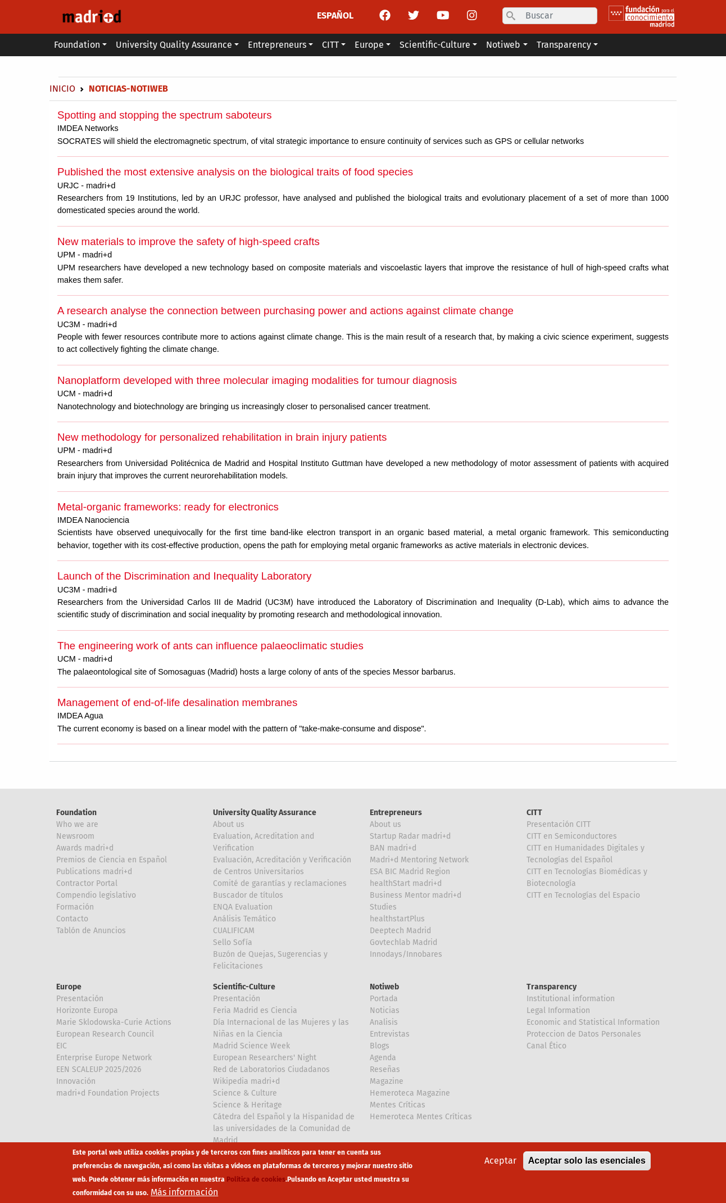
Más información (184, 1195)
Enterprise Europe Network (104, 1057)
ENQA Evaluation (243, 907)
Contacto (72, 919)
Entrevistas (390, 1034)
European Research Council (105, 1034)
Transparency (552, 987)
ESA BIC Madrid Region (410, 871)
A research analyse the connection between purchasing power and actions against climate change (285, 310)
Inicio (62, 88)
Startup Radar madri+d (410, 836)
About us (228, 824)
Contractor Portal (86, 883)
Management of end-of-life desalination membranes (177, 702)
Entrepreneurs (396, 812)
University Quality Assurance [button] (174, 44)
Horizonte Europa (87, 1010)
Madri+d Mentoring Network (419, 860)
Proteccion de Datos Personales (584, 1034)
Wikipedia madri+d (246, 1081)
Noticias (385, 1010)
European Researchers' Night (264, 1057)
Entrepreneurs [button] (277, 44)
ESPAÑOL (335, 15)
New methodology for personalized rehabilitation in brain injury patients (222, 437)
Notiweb (384, 987)
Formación (75, 907)
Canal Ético (546, 1046)
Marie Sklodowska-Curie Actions (113, 1022)
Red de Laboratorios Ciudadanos (271, 1069)
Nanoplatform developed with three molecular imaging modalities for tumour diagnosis (257, 380)
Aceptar (500, 1164)
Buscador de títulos (248, 895)
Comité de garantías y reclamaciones (280, 883)
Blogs (379, 1046)
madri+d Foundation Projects (108, 1093)
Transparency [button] (564, 44)
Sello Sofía (232, 942)
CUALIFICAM (234, 930)
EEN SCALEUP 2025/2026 (98, 1069)
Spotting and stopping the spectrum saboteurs (164, 115)
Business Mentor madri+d (415, 895)
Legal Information (558, 1010)
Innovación (76, 1081)
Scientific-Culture (244, 987)
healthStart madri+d (406, 883)
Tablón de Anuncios (91, 930)
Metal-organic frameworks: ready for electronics (168, 507)
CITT (534, 812)
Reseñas (385, 1069)
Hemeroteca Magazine (410, 1093)
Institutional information (571, 998)
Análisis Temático (244, 919)
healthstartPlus (397, 919)
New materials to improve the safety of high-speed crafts (188, 241)
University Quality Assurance (264, 812)
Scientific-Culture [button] (435, 44)
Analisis (384, 1022)
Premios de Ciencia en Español (111, 860)
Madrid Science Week (251, 1046)
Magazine (386, 1081)
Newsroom (75, 836)
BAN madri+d (393, 848)
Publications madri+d (94, 871)
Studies (383, 907)
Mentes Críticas (397, 1105)
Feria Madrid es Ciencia (255, 1010)
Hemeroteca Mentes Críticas (421, 1116)
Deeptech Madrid (400, 930)
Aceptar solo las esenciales (587, 1164)
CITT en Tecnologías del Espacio (583, 895)
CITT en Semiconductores (572, 836)
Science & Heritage (247, 1105)
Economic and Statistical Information (593, 1022)
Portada (384, 998)
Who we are (77, 824)
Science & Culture (245, 1093)
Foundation (76, 812)
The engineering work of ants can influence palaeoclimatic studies (210, 646)
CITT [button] (330, 44)
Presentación (79, 998)
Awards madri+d (85, 848)
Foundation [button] (77, 44)
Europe (68, 987)
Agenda (383, 1057)
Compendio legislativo (96, 895)
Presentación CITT (559, 824)
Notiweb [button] (503, 44)
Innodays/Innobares (406, 954)
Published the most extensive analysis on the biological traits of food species (235, 172)
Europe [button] (369, 44)
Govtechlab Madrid (403, 942)
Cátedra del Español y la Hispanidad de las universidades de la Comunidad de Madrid (284, 1128)
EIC (61, 1046)
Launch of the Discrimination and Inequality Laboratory (184, 576)
